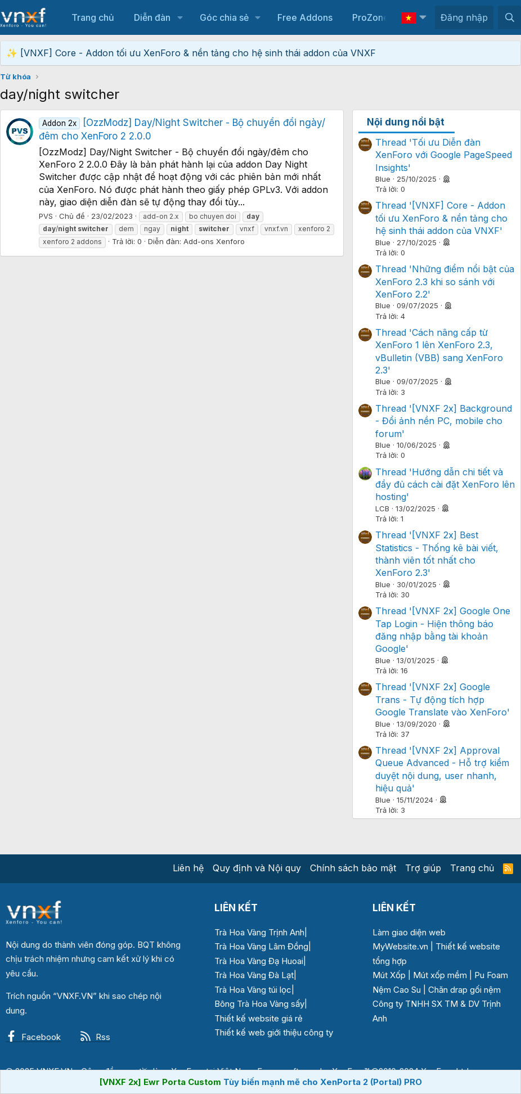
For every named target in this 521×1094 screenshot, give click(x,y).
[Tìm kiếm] (509, 17)
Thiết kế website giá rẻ (258, 1018)
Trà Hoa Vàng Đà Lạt (254, 975)
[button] (180, 17)
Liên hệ (188, 868)
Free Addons (305, 17)
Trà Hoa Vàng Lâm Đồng (261, 946)
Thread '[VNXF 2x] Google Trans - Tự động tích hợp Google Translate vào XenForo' (442, 699)
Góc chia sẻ (224, 17)
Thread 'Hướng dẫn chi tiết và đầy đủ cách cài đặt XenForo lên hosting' (445, 484)
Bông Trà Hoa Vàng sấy (259, 1003)
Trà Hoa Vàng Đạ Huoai (258, 961)
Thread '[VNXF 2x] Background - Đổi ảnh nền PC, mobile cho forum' (443, 421)
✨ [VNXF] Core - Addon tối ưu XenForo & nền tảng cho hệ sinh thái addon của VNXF (191, 52)
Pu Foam (491, 975)
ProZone (370, 17)
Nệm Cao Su (396, 989)
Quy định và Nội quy (257, 868)
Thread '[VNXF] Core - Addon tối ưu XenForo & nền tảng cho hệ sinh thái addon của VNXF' (441, 218)
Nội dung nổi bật (405, 122)
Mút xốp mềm (440, 975)
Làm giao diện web (409, 932)
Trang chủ (92, 17)
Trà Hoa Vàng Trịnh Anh (259, 932)
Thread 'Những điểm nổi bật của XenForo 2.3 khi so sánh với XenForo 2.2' (444, 281)
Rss (95, 1037)
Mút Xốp (389, 975)
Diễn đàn (152, 17)
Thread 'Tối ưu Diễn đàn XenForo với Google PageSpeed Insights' (443, 155)
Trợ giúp (423, 868)
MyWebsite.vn (400, 946)
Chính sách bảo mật (353, 868)
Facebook (33, 1037)
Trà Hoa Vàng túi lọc (252, 989)
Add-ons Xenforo (214, 241)
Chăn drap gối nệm (464, 989)
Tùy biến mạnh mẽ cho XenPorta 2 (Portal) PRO (322, 1082)
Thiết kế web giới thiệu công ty (273, 1032)
